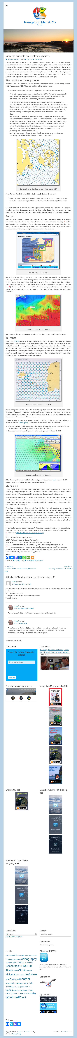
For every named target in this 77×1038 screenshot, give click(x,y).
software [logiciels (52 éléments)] (31, 974)
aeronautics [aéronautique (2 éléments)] (28, 955)
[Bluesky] (12, 557)
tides (41, 560)
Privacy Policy (16, 1034)
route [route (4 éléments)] (15, 990)
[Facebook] (8, 557)
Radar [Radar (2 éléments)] (30, 987)
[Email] (28, 557)
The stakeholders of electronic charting (30, 533)
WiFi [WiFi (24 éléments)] (24, 997)
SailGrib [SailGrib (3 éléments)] (19, 990)
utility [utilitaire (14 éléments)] (33, 993)
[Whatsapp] (24, 557)
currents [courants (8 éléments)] (9, 963)
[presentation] (24, 670)
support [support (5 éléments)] (30, 990)
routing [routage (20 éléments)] (9, 990)
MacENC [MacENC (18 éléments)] (10, 979)
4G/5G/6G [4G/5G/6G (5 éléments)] (9, 955)
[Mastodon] (16, 557)
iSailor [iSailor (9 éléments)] (16, 975)
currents (37, 560)
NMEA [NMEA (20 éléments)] (9, 986)
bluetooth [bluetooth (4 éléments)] (34, 955)
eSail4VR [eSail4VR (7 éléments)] (16, 962)
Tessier (14, 582)
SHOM (16, 341)
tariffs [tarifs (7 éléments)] (15, 993)
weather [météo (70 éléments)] (24, 979)
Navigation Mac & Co (40, 22)
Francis (29, 59)
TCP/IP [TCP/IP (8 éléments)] (20, 993)
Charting (17, 560)
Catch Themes (66, 1032)
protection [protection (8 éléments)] (24, 987)
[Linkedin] (20, 557)
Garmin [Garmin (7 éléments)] (30, 962)
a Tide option (23, 423)
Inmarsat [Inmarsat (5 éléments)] (29, 970)
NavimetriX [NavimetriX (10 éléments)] (10, 983)
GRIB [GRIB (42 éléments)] (28, 965)
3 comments (38, 59)
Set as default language (14, 936)
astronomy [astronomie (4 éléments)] (21, 955)
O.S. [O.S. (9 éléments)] (15, 987)
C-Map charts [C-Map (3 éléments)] (17, 959)
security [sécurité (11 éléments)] (9, 993)
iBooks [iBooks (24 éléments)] (9, 970)
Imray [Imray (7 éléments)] (15, 970)
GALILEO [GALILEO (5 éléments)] (23, 962)
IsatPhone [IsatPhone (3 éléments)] (22, 975)
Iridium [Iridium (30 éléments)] (9, 974)
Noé (54, 480)
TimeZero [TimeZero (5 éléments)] (27, 993)
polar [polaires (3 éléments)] (18, 987)
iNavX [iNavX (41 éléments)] (22, 970)
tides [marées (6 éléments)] (17, 979)
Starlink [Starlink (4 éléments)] (24, 990)
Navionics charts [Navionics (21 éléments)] (24, 983)
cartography (30, 560)
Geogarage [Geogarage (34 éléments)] (12, 965)
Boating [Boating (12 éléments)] (9, 959)
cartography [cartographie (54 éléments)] (29, 959)
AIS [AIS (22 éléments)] (15, 955)
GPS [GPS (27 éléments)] (22, 966)
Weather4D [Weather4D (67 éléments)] (13, 997)
